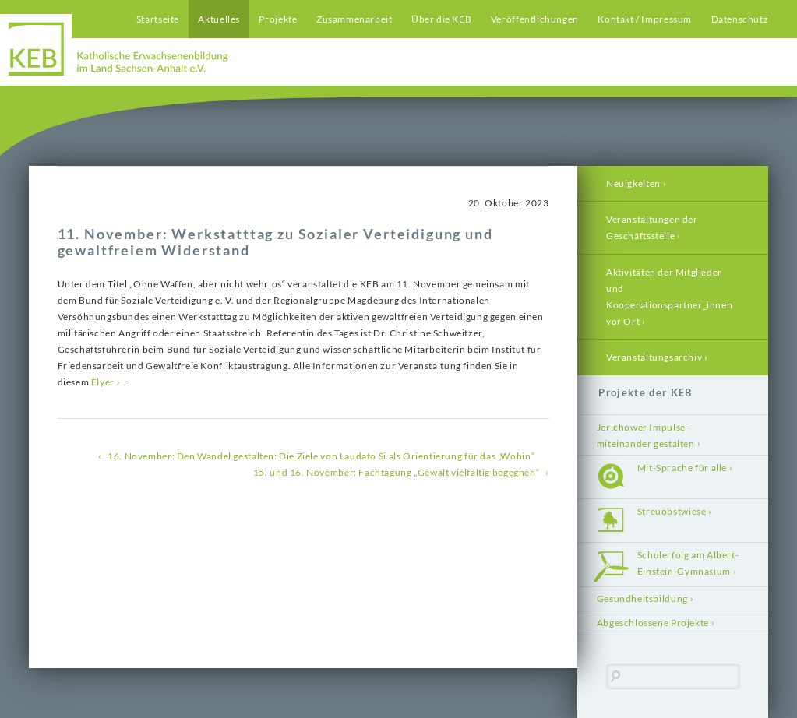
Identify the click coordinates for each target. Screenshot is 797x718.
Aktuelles (219, 19)
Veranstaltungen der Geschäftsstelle (652, 227)
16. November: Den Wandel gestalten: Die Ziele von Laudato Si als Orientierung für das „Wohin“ (321, 456)
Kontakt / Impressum (645, 19)
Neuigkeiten (633, 183)
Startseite (157, 19)
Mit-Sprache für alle (682, 467)
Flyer (103, 382)
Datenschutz (740, 19)
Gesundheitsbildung (642, 598)
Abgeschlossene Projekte (653, 622)
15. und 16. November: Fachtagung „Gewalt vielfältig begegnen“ (396, 472)
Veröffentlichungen (535, 19)
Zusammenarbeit (354, 19)
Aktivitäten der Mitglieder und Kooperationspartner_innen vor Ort (669, 296)
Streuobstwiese (672, 511)
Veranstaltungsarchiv (654, 357)
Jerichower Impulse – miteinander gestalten (646, 435)
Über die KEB (441, 19)
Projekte (278, 19)
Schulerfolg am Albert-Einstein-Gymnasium (688, 563)
